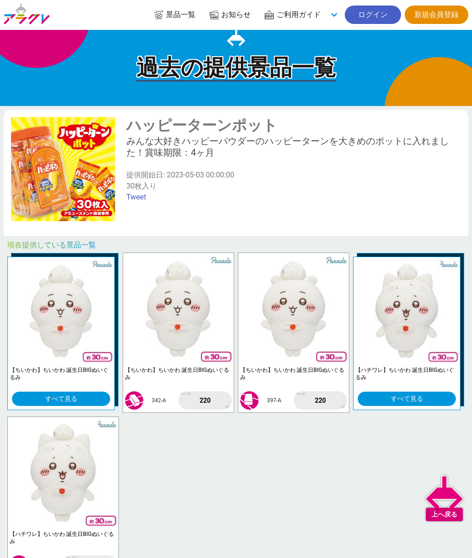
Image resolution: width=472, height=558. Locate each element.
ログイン (372, 14)
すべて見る (61, 398)
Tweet (136, 197)
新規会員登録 (436, 14)
